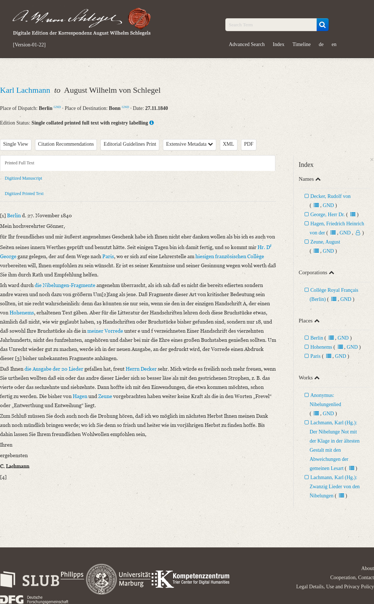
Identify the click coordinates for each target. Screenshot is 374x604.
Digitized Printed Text (24, 193)
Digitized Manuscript (23, 178)
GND (57, 107)
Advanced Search (247, 44)
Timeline (302, 44)
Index (279, 44)
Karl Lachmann (26, 90)
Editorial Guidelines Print (130, 144)
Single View (15, 144)
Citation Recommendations (66, 144)
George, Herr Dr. (327, 214)
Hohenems (321, 347)
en (334, 44)
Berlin (316, 338)
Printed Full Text (19, 162)
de (321, 44)
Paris (315, 356)
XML (228, 144)
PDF (248, 144)
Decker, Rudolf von (330, 196)
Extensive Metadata (189, 144)
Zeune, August (325, 242)
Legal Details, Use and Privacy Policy (335, 586)
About (367, 568)
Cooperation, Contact (352, 577)
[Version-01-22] (29, 44)
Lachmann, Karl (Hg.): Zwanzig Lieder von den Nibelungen (335, 486)
